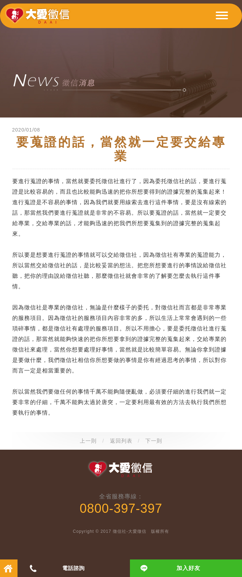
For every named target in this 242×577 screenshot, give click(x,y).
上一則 (88, 441)
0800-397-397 (120, 508)
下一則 (153, 441)
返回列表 (121, 441)
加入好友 (188, 568)
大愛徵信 (39, 18)
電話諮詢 (73, 568)
